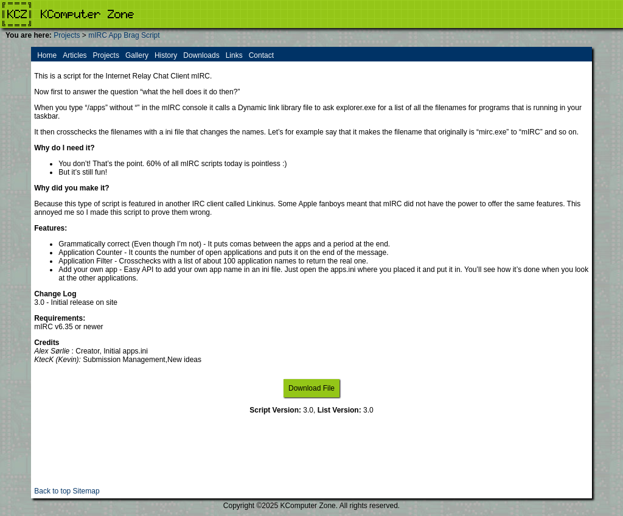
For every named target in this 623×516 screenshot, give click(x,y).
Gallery (136, 55)
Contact (261, 55)
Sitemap (86, 491)
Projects (67, 35)
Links (234, 55)
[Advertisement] (311, 459)
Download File (311, 388)
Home (47, 55)
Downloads (201, 55)
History (166, 55)
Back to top (52, 491)
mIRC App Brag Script (123, 35)
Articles (74, 55)
